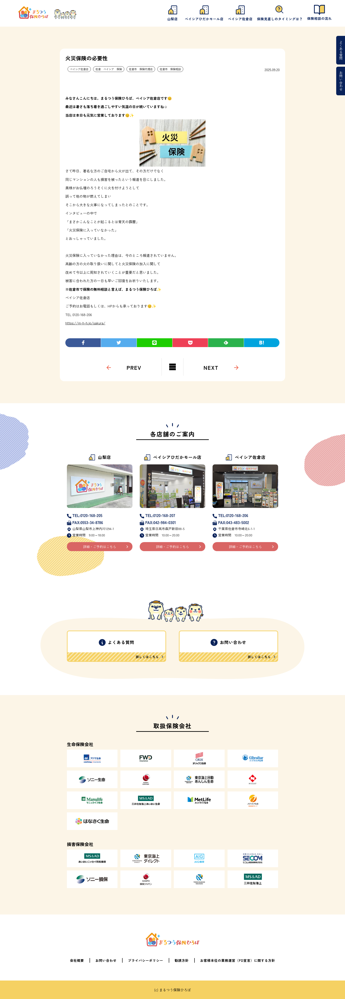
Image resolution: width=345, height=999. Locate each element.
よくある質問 (341, 50)
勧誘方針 (182, 960)
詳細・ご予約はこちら (99, 546)
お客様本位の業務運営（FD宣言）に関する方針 (237, 960)
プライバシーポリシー (145, 960)
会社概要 (77, 960)
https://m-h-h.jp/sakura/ (85, 323)
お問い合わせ (341, 81)
